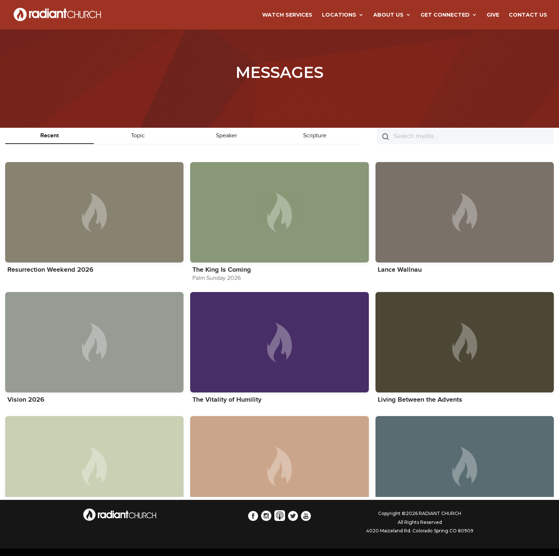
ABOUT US (388, 15)
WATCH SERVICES (287, 15)
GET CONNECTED (445, 15)
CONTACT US (528, 15)
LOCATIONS (339, 15)
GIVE (493, 15)
